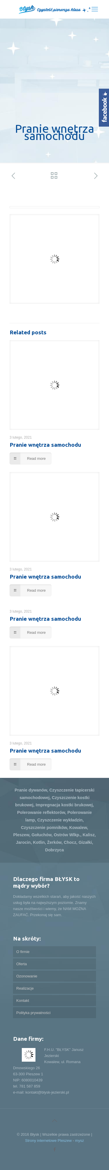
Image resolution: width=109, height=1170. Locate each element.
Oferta (21, 964)
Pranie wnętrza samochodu (45, 445)
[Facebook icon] (54, 1149)
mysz (79, 1140)
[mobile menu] (95, 9)
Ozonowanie (26, 976)
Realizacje (25, 988)
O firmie (23, 952)
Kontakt (22, 1000)
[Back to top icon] (55, 1121)
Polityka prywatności (33, 1013)
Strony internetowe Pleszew (48, 1140)
